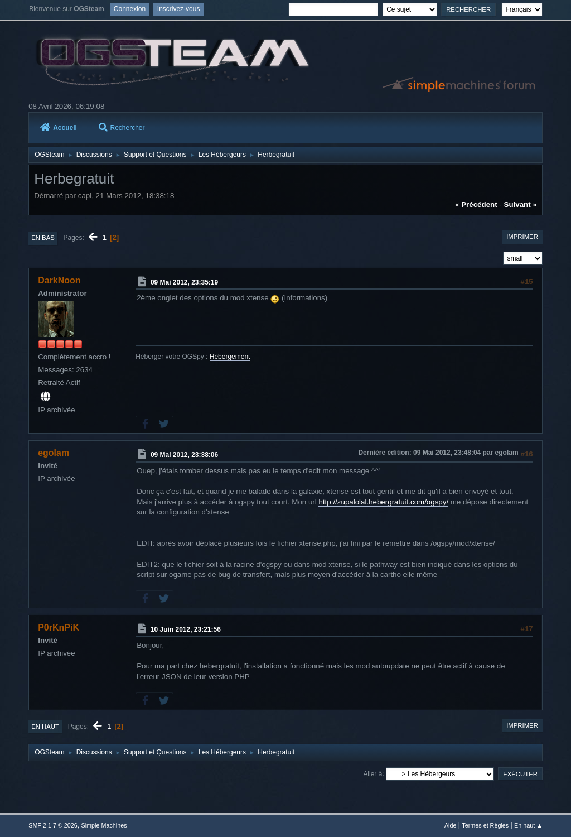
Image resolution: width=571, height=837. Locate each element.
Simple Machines (104, 825)
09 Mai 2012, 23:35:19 (184, 282)
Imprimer (522, 236)
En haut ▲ (528, 825)
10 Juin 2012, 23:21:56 (186, 629)
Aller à (372, 773)
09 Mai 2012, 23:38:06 (184, 455)
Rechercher (122, 128)
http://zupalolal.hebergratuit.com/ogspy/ (383, 502)
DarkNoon (59, 280)
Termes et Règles (485, 825)
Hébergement (230, 356)
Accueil (58, 128)
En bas (43, 237)
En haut (45, 726)
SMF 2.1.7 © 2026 (53, 825)
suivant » (520, 204)
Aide (450, 825)
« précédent (476, 204)
